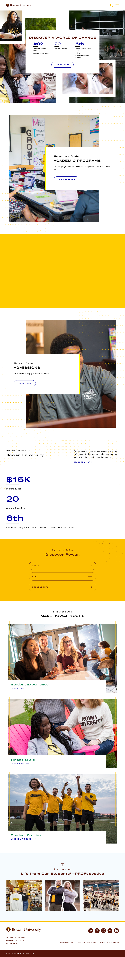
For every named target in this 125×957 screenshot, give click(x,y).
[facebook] (109, 930)
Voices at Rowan (23, 839)
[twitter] (103, 930)
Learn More (62, 65)
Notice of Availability (109, 942)
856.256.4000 (14, 943)
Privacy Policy (66, 942)
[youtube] (90, 930)
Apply (62, 566)
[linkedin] (116, 930)
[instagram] (97, 930)
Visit (62, 576)
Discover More (85, 462)
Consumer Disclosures (86, 942)
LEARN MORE (25, 383)
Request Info (62, 587)
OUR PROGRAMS (66, 179)
